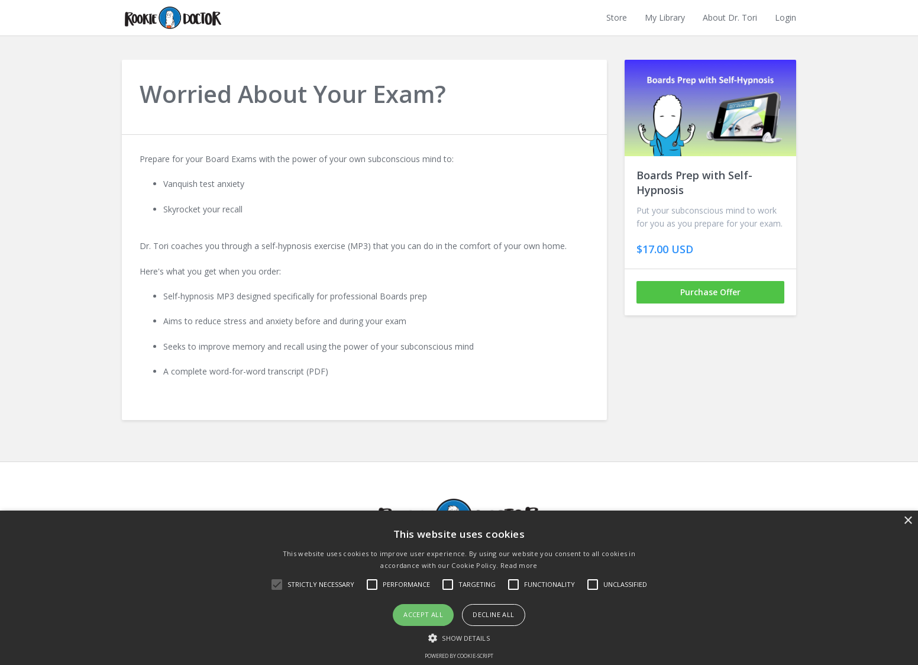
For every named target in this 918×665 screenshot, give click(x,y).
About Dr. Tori (730, 17)
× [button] (907, 520)
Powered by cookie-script (459, 656)
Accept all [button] (423, 614)
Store (616, 17)
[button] (458, 637)
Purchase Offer (710, 292)
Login (785, 17)
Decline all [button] (493, 614)
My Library (665, 17)
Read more (519, 565)
